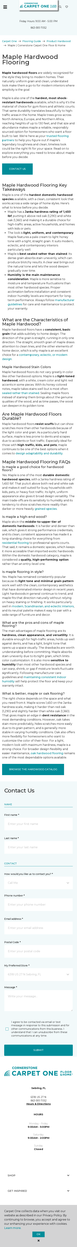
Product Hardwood (59, 41)
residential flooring (15, 542)
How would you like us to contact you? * (28, 874)
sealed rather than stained (20, 393)
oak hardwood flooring (47, 753)
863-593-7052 (39, 27)
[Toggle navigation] (5, 7)
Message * (10, 987)
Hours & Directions (38, 1103)
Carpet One (9, 41)
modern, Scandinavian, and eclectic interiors (43, 606)
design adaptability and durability (39, 453)
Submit (38, 1050)
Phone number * (14, 895)
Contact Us (17, 168)
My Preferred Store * (16, 965)
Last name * (11, 838)
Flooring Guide (31, 41)
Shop (38, 1175)
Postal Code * (12, 942)
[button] (60, 7)
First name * (11, 815)
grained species (46, 508)
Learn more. (12, 1228)
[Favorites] (66, 7)
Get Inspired (38, 1190)
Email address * (13, 919)
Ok (38, 1234)
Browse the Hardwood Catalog (33, 769)
